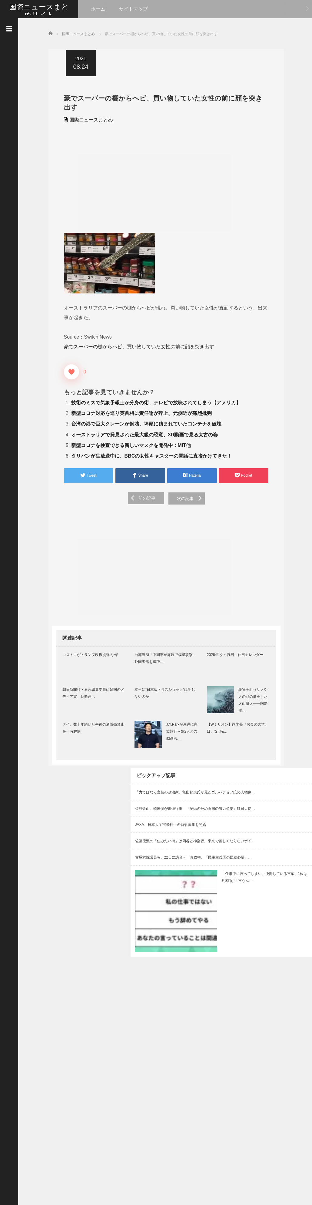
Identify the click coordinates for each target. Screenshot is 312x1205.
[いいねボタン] (68, 371)
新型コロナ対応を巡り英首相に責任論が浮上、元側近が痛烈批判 (138, 412)
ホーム (98, 9)
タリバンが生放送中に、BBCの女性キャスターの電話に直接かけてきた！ (148, 455)
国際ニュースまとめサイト (39, 11)
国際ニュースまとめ (88, 119)
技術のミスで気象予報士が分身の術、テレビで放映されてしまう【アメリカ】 (152, 402)
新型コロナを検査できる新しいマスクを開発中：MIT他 (128, 444)
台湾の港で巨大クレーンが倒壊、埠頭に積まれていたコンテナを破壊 (143, 423)
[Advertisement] (165, 180)
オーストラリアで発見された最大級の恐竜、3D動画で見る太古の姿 (141, 433)
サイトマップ (133, 9)
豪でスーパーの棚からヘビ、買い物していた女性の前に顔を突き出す (136, 346)
